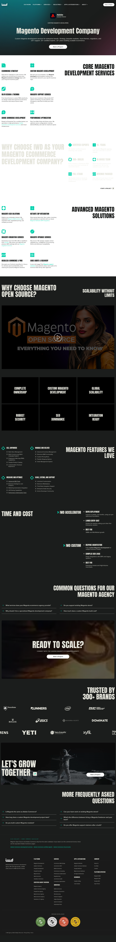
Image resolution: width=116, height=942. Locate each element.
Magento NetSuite (78, 863)
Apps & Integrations (72, 4)
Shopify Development (39, 868)
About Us (96, 863)
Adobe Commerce (38, 866)
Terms (32, 933)
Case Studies (77, 884)
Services (47, 4)
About (85, 4)
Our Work (27, 4)
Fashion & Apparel (58, 896)
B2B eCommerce (58, 868)
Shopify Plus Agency (38, 891)
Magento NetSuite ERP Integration (40, 221)
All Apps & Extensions (79, 874)
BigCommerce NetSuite (79, 871)
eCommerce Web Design (59, 863)
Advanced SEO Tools (14, 481)
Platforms (37, 4)
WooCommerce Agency (39, 896)
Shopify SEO (97, 881)
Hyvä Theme (97, 884)
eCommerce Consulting (59, 871)
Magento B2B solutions (14, 219)
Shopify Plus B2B (38, 871)
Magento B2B (97, 876)
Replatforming (57, 876)
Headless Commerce (38, 879)
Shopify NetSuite (78, 868)
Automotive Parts (58, 904)
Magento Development (39, 863)
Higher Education (58, 899)
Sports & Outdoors (58, 902)
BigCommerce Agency (39, 894)
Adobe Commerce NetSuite (80, 866)
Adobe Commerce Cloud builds (62, 847)
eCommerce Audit (58, 879)
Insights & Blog (77, 881)
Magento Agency (37, 886)
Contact (96, 868)
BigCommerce (37, 874)
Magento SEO (97, 878)
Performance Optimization (60, 874)
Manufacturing (57, 894)
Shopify (7, 242)
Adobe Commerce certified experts (43, 847)
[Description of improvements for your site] (38, 768)
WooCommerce (37, 876)
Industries (57, 4)
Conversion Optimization (59, 881)
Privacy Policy (27, 933)
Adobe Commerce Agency (40, 889)
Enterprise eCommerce (59, 891)
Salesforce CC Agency (39, 899)
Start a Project (108, 4)
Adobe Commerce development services (12, 124)
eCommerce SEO (58, 866)
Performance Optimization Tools (17, 493)
